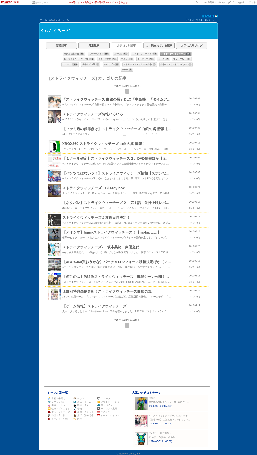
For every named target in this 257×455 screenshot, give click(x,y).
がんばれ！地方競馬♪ (159, 433)
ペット (79, 398)
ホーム (43, 20)
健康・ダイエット (59, 408)
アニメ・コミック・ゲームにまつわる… (169, 415)
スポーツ (103, 398)
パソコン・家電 (107, 408)
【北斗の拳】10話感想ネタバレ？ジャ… (169, 419)
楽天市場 (251, 2)
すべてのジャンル (108, 415)
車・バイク (104, 405)
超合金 (151, 398)
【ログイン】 (211, 20)
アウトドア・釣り (108, 402)
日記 (51, 20)
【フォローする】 (194, 20)
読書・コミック (84, 412)
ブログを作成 (237, 2)
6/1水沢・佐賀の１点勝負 (161, 437)
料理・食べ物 (56, 415)
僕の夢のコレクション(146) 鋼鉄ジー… (169, 402)
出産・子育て (56, 398)
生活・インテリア (59, 412)
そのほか (103, 412)
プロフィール (62, 20)
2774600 (208, 16)
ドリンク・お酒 (58, 418)
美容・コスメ (56, 405)
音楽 (78, 408)
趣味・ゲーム (41, 2)
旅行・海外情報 (84, 415)
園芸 (78, 418)
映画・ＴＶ (81, 405)
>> (214, 2)
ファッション (56, 402)
